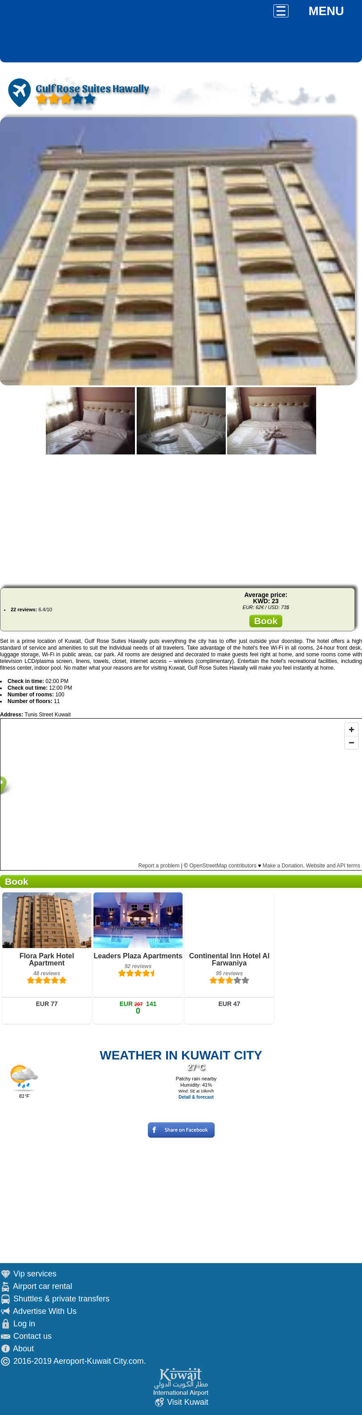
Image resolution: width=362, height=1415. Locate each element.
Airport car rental (42, 1286)
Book (266, 621)
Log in (24, 1323)
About (23, 1348)
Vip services (35, 1273)
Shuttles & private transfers (61, 1298)
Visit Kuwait (187, 1402)
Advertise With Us (45, 1311)
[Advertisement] (181, 518)
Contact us (32, 1336)
